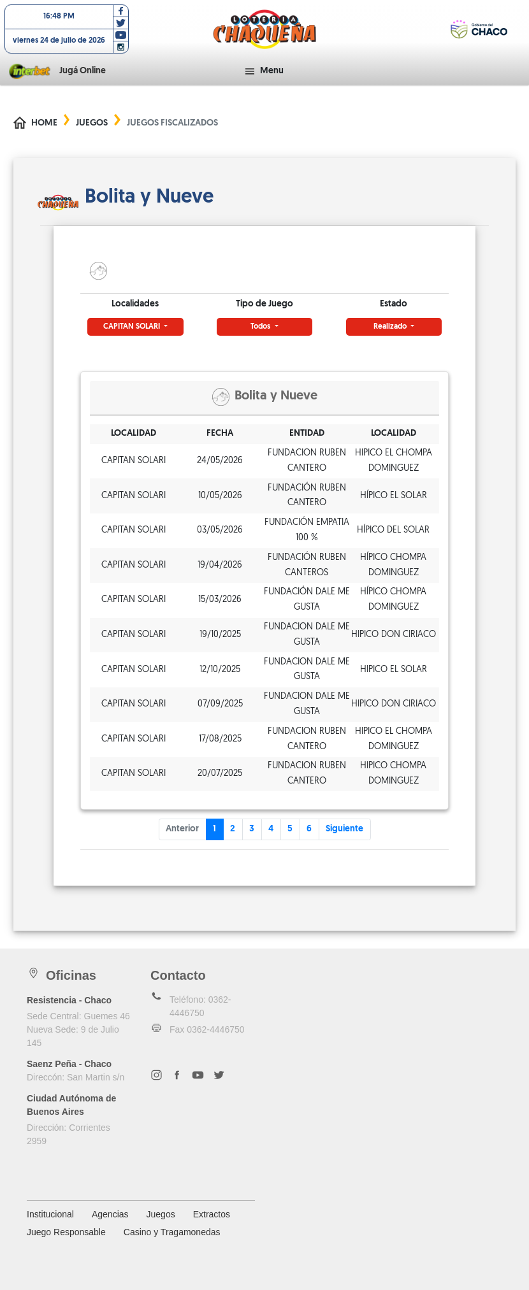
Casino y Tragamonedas (172, 1232)
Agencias (110, 1214)
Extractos (211, 1214)
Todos (261, 327)
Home (44, 123)
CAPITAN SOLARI (132, 327)
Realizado (391, 327)
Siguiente (344, 829)
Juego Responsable (66, 1232)
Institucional (50, 1214)
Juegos (92, 123)
